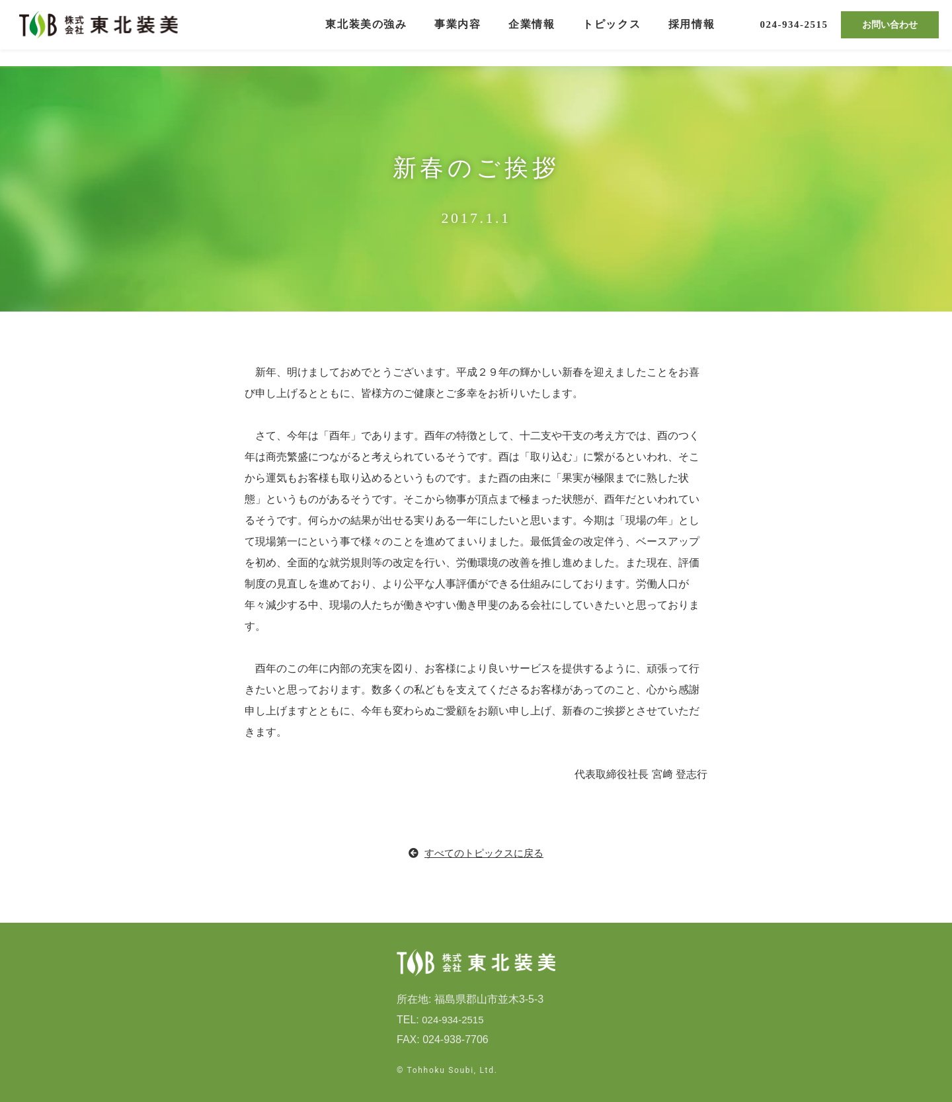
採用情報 (691, 32)
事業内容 (457, 32)
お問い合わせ (890, 33)
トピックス (611, 32)
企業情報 (531, 32)
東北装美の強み (366, 32)
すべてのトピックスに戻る (476, 853)
